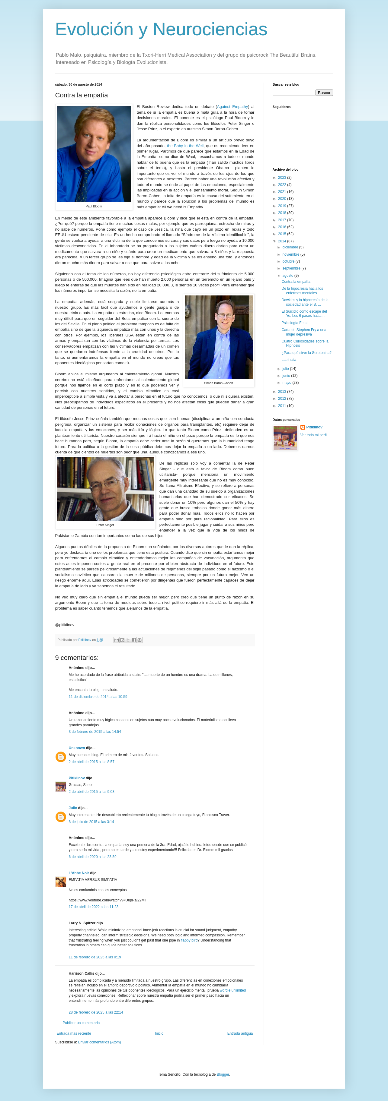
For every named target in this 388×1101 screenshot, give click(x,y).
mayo (287, 382)
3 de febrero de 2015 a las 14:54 (95, 732)
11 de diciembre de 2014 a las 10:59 (98, 697)
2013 (282, 392)
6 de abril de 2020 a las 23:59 (93, 857)
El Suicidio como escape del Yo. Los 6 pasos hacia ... (304, 313)
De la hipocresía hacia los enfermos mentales (302, 290)
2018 (282, 213)
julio (286, 369)
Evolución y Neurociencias (161, 29)
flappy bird (189, 940)
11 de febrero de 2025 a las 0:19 (95, 957)
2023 (282, 177)
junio (286, 376)
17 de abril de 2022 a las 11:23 (94, 907)
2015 (282, 234)
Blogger (223, 1074)
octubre (288, 261)
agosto (288, 275)
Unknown (77, 748)
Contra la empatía (295, 281)
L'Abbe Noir (79, 873)
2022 (282, 185)
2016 (282, 227)
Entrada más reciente (74, 1033)
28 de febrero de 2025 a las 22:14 (96, 1012)
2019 (282, 206)
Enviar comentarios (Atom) (99, 1042)
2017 (282, 220)
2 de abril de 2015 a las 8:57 (91, 762)
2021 (282, 192)
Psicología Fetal (294, 323)
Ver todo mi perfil (314, 435)
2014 (282, 241)
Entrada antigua (240, 1033)
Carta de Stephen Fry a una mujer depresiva (303, 332)
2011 (282, 406)
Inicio (159, 1033)
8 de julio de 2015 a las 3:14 (91, 822)
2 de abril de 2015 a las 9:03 (91, 792)
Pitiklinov (77, 778)
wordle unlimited (233, 990)
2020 (282, 199)
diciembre (290, 247)
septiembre (291, 268)
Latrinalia (288, 360)
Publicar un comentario (81, 1023)
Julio (73, 808)
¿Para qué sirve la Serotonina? (306, 353)
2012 (282, 398)
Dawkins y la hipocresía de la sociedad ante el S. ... (304, 302)
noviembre (291, 254)
